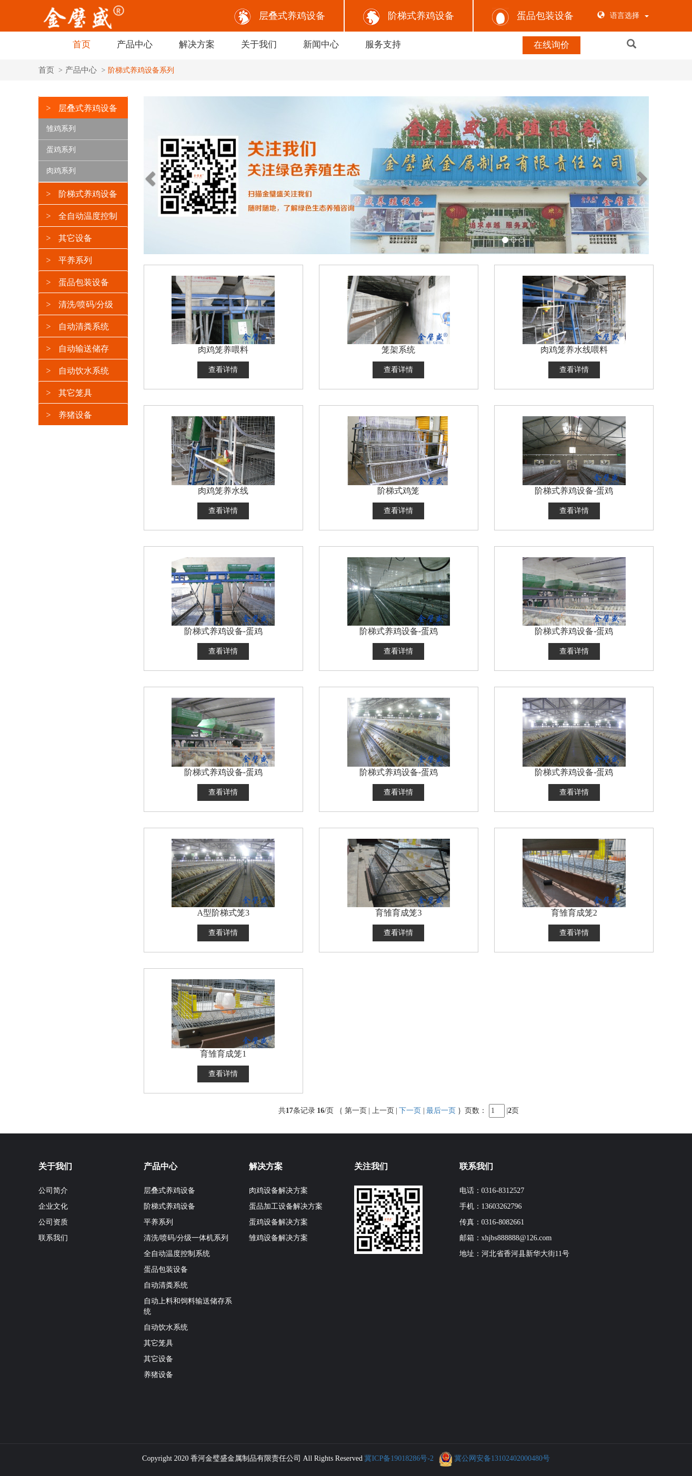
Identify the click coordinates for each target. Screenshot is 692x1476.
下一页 (410, 1109)
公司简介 (53, 1189)
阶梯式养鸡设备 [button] (81, 192)
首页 (82, 44)
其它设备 (158, 1358)
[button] (645, 44)
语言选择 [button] (623, 15)
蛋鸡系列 (61, 148)
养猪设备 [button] (69, 413)
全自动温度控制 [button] (81, 214)
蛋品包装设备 (533, 16)
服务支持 (383, 44)
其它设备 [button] (69, 236)
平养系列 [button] (69, 258)
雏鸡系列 (61, 127)
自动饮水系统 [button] (77, 369)
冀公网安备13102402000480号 (502, 1457)
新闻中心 (321, 44)
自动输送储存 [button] (77, 347)
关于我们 (259, 44)
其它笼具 (158, 1342)
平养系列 (158, 1221)
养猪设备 (158, 1374)
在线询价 (551, 45)
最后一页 (441, 1109)
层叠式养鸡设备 (279, 16)
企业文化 (53, 1205)
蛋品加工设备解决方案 (286, 1205)
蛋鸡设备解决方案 (278, 1221)
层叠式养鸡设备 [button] (81, 106)
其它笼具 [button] (69, 391)
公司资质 (53, 1221)
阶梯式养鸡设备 (408, 16)
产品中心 (135, 44)
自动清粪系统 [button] (77, 324)
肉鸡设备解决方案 (278, 1189)
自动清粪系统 (166, 1284)
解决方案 (197, 44)
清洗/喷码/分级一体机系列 (186, 1237)
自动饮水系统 (166, 1326)
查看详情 (223, 369)
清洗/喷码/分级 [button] (80, 302)
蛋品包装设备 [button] (77, 280)
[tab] (83, 106)
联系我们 (53, 1237)
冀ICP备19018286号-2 (398, 1457)
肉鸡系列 (61, 169)
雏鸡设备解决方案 (278, 1237)
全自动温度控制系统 (177, 1253)
